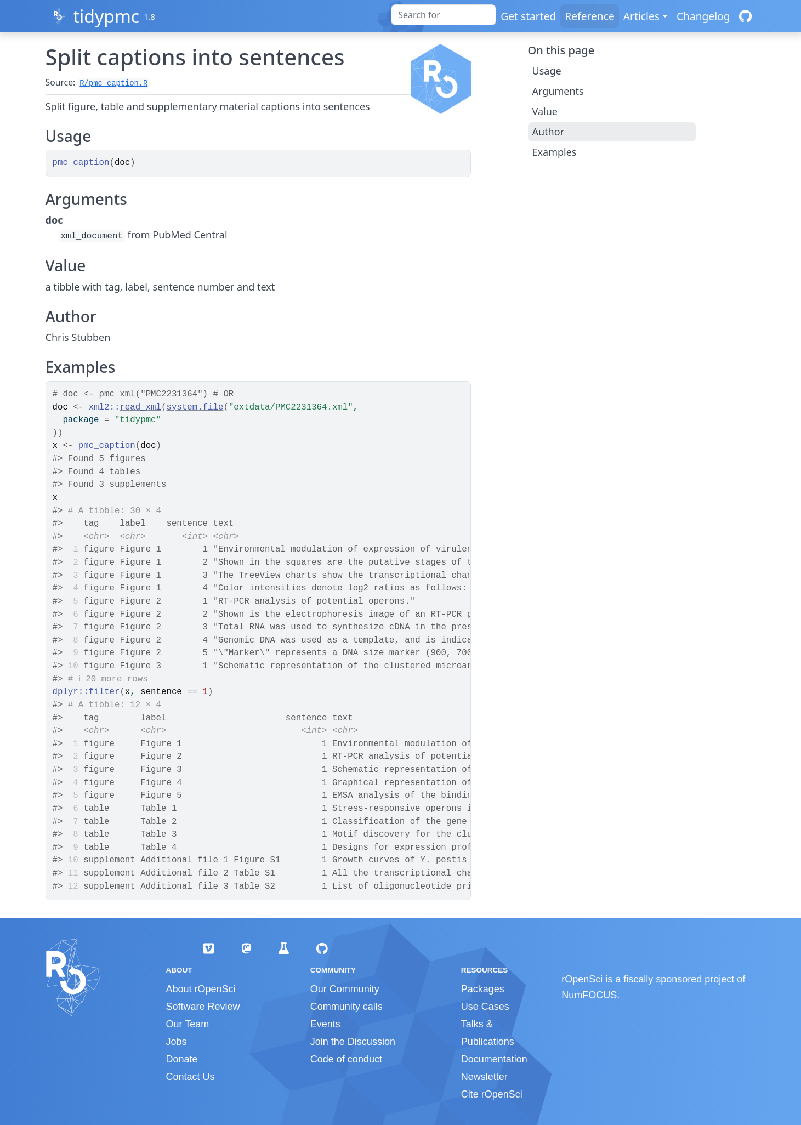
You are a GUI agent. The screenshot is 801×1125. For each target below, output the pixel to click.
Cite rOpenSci (491, 1094)
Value (545, 111)
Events (325, 1024)
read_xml (140, 407)
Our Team (187, 1024)
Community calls (346, 1006)
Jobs (176, 1041)
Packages (482, 989)
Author (548, 131)
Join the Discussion (352, 1041)
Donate (182, 1059)
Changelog (703, 16)
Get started (528, 16)
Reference (589, 16)
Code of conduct (346, 1059)
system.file (194, 407)
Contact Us (190, 1076)
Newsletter (484, 1076)
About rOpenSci (201, 989)
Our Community (344, 989)
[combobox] (443, 14)
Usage (546, 70)
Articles (641, 16)
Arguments (558, 91)
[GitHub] (745, 16)
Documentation (494, 1059)
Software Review (203, 1006)
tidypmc (106, 16)
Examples (554, 151)
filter (104, 692)
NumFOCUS (589, 995)
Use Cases (485, 1006)
